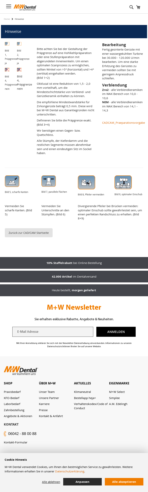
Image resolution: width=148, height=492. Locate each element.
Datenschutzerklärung (69, 471)
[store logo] (25, 7)
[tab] (21, 383)
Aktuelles (82, 383)
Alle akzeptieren (124, 482)
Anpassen (82, 482)
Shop (8, 383)
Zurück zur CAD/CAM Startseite (29, 233)
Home (7, 18)
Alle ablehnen (51, 482)
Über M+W (47, 383)
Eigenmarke (119, 383)
